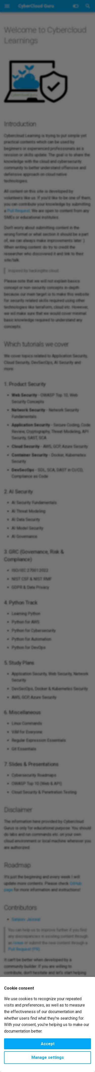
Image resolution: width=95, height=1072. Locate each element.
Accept (47, 1043)
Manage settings (47, 1057)
